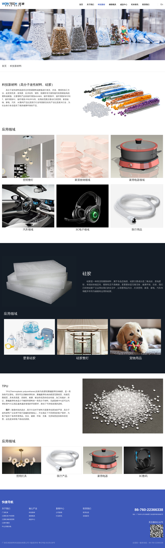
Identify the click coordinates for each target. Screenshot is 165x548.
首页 (81, 4)
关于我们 (90, 4)
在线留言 (86, 516)
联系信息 (86, 512)
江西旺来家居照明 (8, 519)
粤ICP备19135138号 (47, 543)
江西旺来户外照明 (8, 516)
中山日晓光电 (6, 526)
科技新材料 (16, 66)
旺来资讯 (134, 4)
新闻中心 (60, 508)
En (161, 4)
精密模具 (112, 4)
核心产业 (33, 508)
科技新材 (101, 4)
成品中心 (123, 4)
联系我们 (145, 4)
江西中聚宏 (6, 523)
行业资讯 (59, 516)
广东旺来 (5, 512)
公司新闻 (59, 512)
